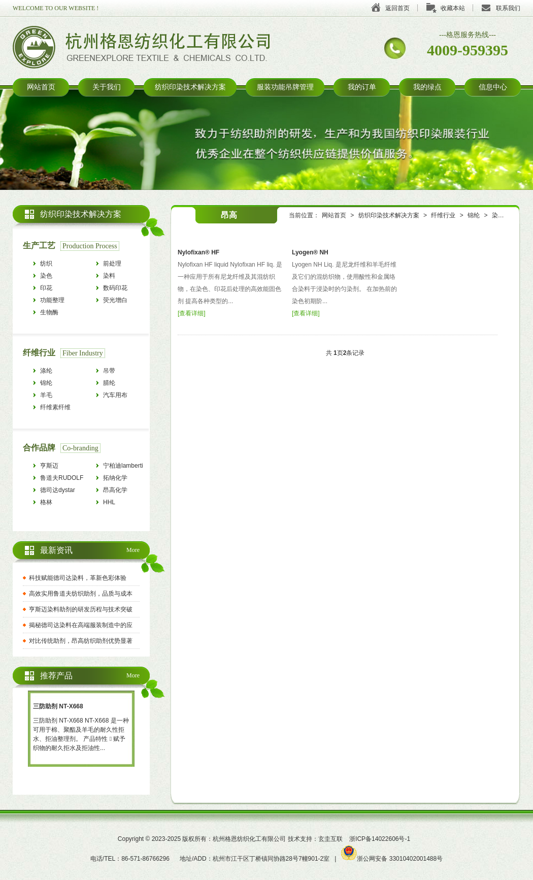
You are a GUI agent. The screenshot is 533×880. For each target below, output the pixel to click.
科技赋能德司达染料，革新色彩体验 (77, 577)
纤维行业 (443, 215)
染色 (498, 215)
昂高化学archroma (116, 491)
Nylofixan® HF (198, 252)
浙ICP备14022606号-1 (379, 838)
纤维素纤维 (55, 407)
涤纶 (46, 370)
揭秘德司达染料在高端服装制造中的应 (80, 625)
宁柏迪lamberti (123, 465)
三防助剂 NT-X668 (58, 706)
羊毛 (46, 395)
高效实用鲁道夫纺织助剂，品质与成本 (80, 593)
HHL (109, 502)
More (133, 549)
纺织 (46, 263)
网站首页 (41, 87)
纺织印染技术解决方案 (190, 87)
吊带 (109, 370)
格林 (46, 502)
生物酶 (49, 312)
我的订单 (362, 87)
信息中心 (493, 87)
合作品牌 (39, 447)
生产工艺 (39, 245)
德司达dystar (57, 490)
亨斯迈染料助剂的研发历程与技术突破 (80, 609)
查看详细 (191, 313)
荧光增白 (115, 300)
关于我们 (106, 87)
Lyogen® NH (310, 252)
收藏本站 (453, 8)
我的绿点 (427, 87)
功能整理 (52, 300)
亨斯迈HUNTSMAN (57, 467)
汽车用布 (115, 395)
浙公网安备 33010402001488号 (392, 858)
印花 (46, 287)
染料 (109, 275)
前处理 (112, 263)
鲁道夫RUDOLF (61, 477)
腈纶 (109, 382)
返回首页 (397, 8)
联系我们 (508, 8)
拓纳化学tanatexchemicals (126, 479)
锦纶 (474, 215)
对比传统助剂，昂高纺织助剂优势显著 (80, 640)
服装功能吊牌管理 (285, 87)
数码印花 (115, 287)
